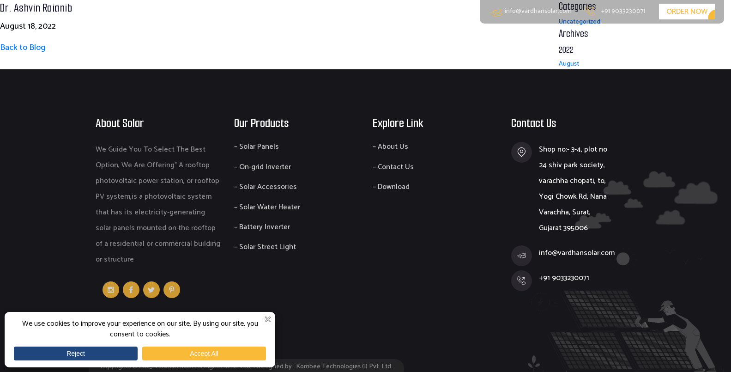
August (569, 64)
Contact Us (702, 42)
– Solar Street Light (265, 247)
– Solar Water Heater (267, 207)
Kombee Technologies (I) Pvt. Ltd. (344, 366)
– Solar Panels (256, 146)
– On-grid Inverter (262, 167)
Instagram (111, 289)
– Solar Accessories (265, 187)
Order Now (686, 12)
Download (643, 42)
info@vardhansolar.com (530, 11)
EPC (598, 42)
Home (453, 42)
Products (555, 42)
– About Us (390, 146)
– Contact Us (393, 167)
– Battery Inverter (262, 227)
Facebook (131, 289)
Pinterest (171, 289)
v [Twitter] (151, 289)
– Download (391, 187)
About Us (501, 42)
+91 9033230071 (615, 11)
